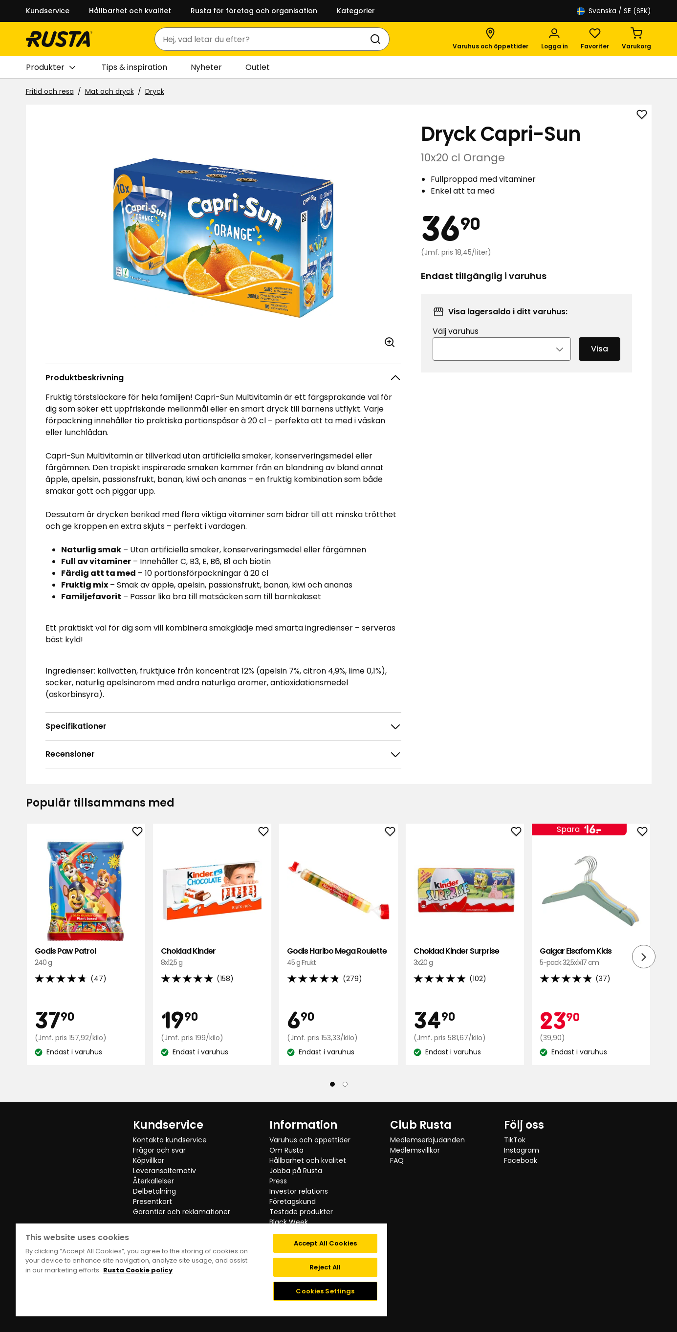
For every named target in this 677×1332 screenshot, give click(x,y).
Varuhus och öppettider (309, 1140)
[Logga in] (554, 39)
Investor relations (298, 1191)
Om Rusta (286, 1150)
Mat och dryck (109, 91)
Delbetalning (154, 1191)
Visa (599, 362)
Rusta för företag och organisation (254, 11)
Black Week (288, 1222)
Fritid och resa (50, 91)
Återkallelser (153, 1181)
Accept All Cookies (325, 1243)
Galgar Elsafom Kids (591, 957)
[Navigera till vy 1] (332, 1084)
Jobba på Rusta (295, 1171)
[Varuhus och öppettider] (490, 39)
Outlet (257, 67)
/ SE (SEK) (614, 11)
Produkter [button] (50, 67)
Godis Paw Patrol (86, 957)
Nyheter (206, 67)
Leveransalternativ (164, 1171)
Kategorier (356, 11)
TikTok (514, 1140)
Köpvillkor (148, 1160)
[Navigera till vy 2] (345, 1084)
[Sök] (377, 39)
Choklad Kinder (212, 957)
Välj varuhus (456, 344)
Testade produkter (301, 1212)
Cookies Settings (325, 1291)
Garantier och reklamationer (181, 1212)
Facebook (520, 1160)
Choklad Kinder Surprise (465, 957)
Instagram (521, 1150)
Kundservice (47, 11)
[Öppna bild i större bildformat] (389, 342)
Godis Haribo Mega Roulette (338, 957)
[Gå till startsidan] (59, 39)
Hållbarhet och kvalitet (130, 11)
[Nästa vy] (643, 956)
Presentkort (152, 1201)
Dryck (154, 91)
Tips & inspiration (134, 67)
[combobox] (262, 39)
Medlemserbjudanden (427, 1140)
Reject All (325, 1267)
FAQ (397, 1160)
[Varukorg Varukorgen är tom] (636, 39)
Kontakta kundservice (170, 1140)
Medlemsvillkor (415, 1150)
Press (278, 1181)
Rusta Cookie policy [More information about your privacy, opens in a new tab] (138, 1270)
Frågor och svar (159, 1150)
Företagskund (292, 1201)
